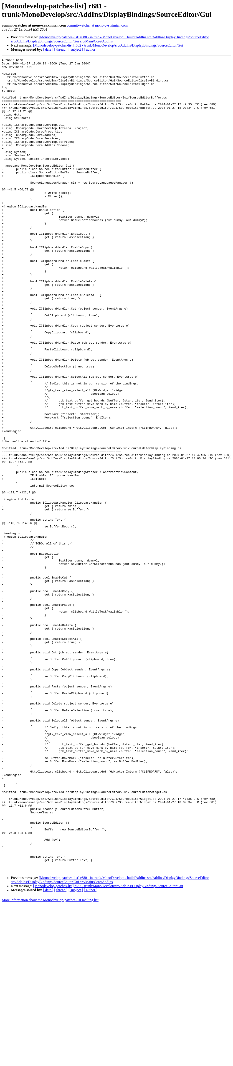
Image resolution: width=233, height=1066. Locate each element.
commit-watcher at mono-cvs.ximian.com (97, 25)
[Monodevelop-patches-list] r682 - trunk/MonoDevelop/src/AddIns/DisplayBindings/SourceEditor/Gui (108, 45)
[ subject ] (75, 49)
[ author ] (91, 49)
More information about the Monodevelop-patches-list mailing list (50, 1062)
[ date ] (48, 49)
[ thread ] (61, 49)
